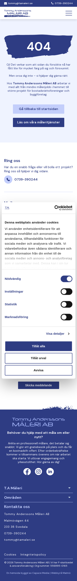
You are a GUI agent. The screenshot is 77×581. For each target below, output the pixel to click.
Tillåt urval (38, 358)
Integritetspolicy (33, 554)
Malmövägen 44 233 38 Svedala (17, 524)
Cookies (10, 554)
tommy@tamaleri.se (20, 3)
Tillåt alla (38, 346)
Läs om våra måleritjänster (38, 122)
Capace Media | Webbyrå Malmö (51, 573)
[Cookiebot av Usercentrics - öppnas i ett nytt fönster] (54, 208)
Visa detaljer (55, 333)
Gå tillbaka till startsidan (38, 109)
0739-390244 (64, 3)
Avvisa (39, 370)
